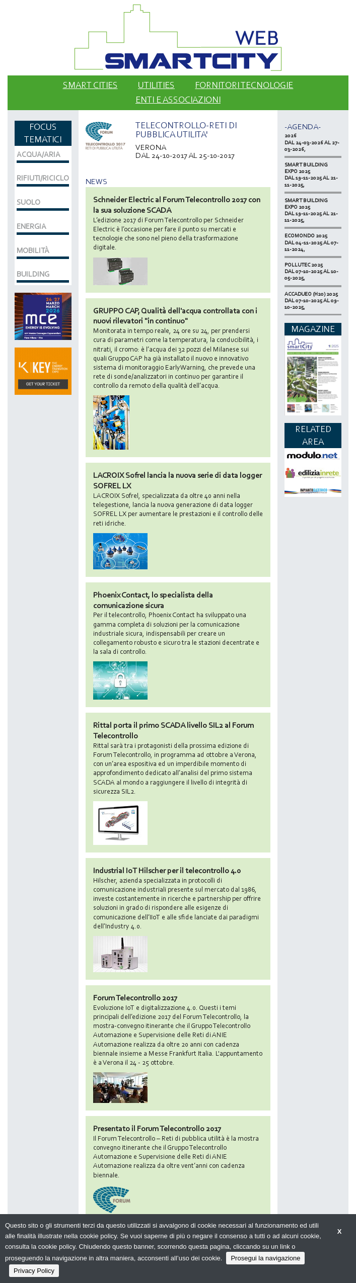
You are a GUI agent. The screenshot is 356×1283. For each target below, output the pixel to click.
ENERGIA (31, 226)
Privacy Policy (34, 1270)
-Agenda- (302, 126)
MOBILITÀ (33, 250)
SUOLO (28, 202)
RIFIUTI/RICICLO (43, 178)
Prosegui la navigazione (265, 1258)
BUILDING (33, 274)
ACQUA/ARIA (38, 154)
